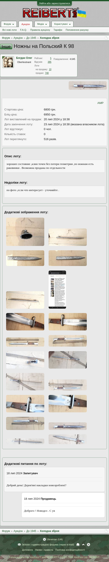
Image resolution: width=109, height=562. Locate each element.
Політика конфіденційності (70, 549)
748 (47, 73)
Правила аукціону (40, 30)
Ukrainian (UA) (55, 539)
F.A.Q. (23, 30)
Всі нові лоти (9, 30)
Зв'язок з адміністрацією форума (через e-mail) (48, 544)
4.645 (72, 59)
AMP (100, 103)
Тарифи (58, 30)
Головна (78, 544)
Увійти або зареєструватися (54, 3)
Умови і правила (44, 549)
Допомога (27, 549)
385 (49, 62)
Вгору (83, 544)
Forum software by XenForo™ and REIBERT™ (54, 557)
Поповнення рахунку (77, 30)
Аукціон (25, 24)
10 (50, 69)
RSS (88, 544)
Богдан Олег (24, 57)
